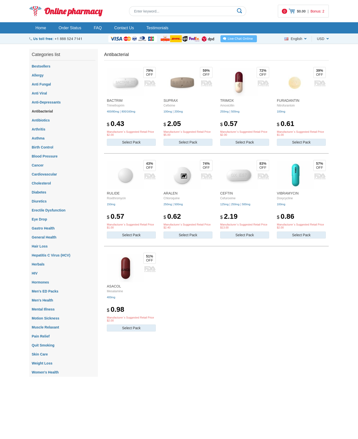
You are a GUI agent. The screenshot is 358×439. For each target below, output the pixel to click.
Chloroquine (172, 198)
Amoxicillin (227, 105)
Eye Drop (39, 219)
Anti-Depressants (46, 102)
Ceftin (226, 193)
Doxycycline (285, 198)
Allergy (37, 75)
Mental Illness (43, 309)
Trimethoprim (115, 105)
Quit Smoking (43, 345)
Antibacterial (42, 111)
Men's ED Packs (45, 291)
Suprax (171, 100)
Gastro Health (43, 228)
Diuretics (39, 201)
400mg (111, 297)
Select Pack (131, 142)
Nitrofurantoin (286, 105)
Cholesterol (41, 183)
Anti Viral (39, 93)
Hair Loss (40, 246)
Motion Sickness (45, 318)
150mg (111, 204)
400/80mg (113, 111)
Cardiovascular (44, 174)
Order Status (70, 28)
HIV (34, 273)
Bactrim (115, 100)
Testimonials (158, 28)
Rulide (113, 193)
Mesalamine (115, 291)
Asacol (114, 286)
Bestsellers (41, 66)
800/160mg (128, 111)
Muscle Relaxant (45, 327)
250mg (224, 111)
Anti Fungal (41, 84)
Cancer (37, 165)
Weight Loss (42, 363)
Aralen (171, 193)
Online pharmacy (73, 11)
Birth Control (42, 147)
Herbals (38, 264)
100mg (168, 111)
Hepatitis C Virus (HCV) (51, 255)
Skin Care (40, 354)
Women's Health (45, 372)
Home (40, 28)
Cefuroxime (227, 198)
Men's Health (42, 300)
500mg (235, 111)
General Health (44, 237)
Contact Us (124, 28)
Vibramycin (288, 193)
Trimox (227, 100)
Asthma (38, 138)
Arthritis (38, 129)
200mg (178, 111)
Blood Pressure (44, 156)
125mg (224, 204)
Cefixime (169, 105)
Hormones (40, 282)
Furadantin (288, 100)
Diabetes (39, 192)
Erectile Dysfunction (48, 210)
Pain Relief (41, 336)
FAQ (98, 28)
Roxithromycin (116, 198)
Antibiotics (41, 120)
